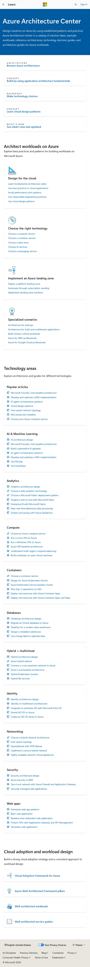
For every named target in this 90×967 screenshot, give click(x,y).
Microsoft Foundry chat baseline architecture (34, 392)
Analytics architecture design (25, 486)
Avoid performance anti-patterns (24, 192)
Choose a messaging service (22, 251)
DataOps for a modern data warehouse (30, 627)
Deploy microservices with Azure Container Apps (35, 593)
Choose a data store (18, 242)
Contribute (58, 952)
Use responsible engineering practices (27, 196)
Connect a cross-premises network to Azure (33, 665)
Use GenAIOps (18, 465)
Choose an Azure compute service (28, 533)
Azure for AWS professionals (22, 338)
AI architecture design (22, 439)
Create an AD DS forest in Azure (27, 716)
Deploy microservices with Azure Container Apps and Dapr (40, 597)
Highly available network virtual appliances (32, 754)
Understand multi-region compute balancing (33, 551)
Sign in (83, 4)
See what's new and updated (24, 126)
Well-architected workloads (31, 906)
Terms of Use (41, 957)
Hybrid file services (20, 678)
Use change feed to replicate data (28, 636)
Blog (44, 952)
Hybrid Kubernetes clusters (24, 674)
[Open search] (75, 4)
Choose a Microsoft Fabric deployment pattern (34, 495)
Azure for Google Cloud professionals (27, 342)
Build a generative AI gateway (26, 448)
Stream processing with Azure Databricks (32, 512)
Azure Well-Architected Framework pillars (40, 891)
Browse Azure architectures (23, 65)
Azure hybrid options (21, 661)
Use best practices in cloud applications (28, 188)
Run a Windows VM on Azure (26, 542)
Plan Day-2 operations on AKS (26, 589)
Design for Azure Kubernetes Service (29, 580)
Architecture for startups (20, 325)
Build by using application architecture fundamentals (38, 81)
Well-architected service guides (34, 921)
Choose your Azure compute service (29, 419)
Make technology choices (22, 96)
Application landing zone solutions (25, 292)
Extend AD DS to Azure (22, 712)
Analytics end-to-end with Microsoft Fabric (33, 499)
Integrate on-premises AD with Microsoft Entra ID (36, 708)
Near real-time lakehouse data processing (32, 508)
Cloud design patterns (22, 405)
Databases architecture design (26, 618)
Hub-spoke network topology (26, 410)
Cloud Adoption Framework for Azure (37, 875)
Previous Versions (29, 952)
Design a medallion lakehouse (26, 631)
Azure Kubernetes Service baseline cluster (32, 584)
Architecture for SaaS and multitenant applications (34, 329)
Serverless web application (24, 826)
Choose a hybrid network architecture (30, 737)
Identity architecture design (25, 699)
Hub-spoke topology (21, 741)
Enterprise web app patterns (25, 809)
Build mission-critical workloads (24, 333)
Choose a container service (21, 238)
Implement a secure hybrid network (29, 750)
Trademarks (57, 957)
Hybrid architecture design (24, 656)
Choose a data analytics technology (29, 490)
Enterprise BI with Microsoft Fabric (28, 504)
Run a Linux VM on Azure (24, 537)
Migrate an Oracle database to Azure (29, 622)
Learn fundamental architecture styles (27, 183)
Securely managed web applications (29, 788)
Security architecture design (25, 775)
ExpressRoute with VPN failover (26, 746)
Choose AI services (17, 246)
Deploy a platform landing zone (24, 283)
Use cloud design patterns (21, 201)
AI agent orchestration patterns (27, 401)
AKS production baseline (23, 414)
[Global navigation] (3, 4)
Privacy (71, 952)
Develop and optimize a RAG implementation (33, 397)
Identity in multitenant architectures (29, 703)
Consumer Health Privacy (15, 957)
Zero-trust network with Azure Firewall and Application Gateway (43, 784)
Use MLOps (17, 461)
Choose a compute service (21, 233)
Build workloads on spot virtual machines (31, 555)
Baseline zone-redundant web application (32, 818)
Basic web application (21, 813)
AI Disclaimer (9, 952)
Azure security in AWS (22, 779)
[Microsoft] (45, 4)
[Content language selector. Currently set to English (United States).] (18, 945)
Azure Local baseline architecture (27, 669)
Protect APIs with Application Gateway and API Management (42, 822)
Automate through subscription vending (28, 288)
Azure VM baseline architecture (27, 546)
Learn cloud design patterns (23, 111)
